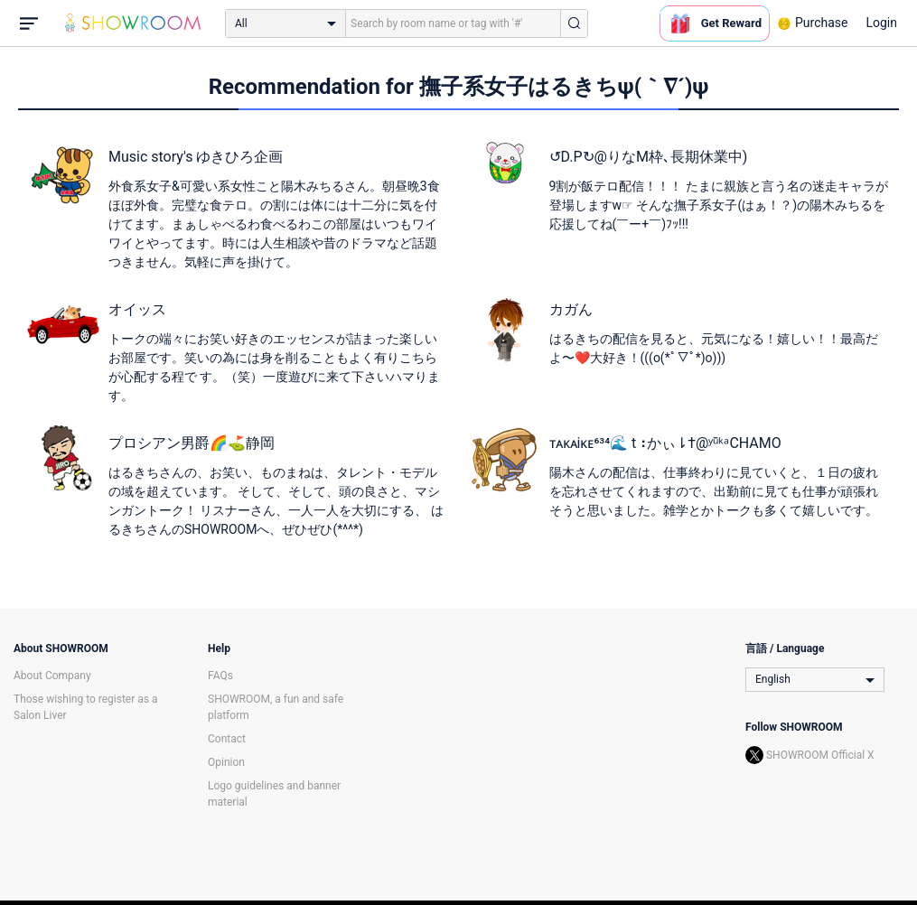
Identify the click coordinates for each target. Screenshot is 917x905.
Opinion (226, 762)
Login (881, 22)
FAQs (220, 675)
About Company (52, 675)
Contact (227, 738)
